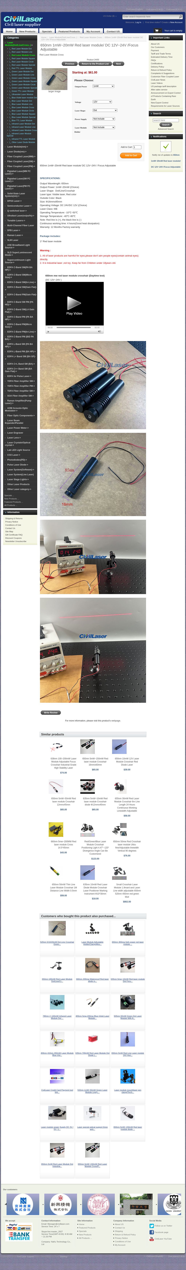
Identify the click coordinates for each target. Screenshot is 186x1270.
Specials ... (9, 495)
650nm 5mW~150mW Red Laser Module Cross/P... (92, 1165)
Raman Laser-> (15, 235)
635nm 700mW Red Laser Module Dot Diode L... (92, 1054)
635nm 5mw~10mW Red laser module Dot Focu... (128, 980)
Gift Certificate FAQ (14, 535)
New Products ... (11, 499)
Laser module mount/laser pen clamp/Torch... (127, 1091)
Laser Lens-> (14, 437)
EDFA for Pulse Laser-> (19, 376)
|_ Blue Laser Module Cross (21, 107)
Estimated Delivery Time (162, 57)
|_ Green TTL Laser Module (21, 91)
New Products (27, 31)
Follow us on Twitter (160, 1226)
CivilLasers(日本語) (154, 9)
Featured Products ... (13, 502)
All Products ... (10, 505)
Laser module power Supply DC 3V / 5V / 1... (57, 1128)
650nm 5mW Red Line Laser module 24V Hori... (128, 1054)
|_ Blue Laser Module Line (20, 104)
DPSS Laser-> (14, 201)
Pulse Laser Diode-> (17, 464)
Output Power (81, 86)
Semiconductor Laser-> (19, 206)
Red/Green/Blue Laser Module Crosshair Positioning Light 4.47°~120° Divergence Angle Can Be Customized (95, 847)
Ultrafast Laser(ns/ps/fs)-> (20, 215)
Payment (155, 50)
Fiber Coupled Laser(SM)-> (21, 161)
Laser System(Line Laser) (20, 474)
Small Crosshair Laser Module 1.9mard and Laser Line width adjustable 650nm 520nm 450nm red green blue (127, 890)
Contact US (113, 31)
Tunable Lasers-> (16, 220)
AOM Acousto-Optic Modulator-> (16, 409)
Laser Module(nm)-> (17, 146)
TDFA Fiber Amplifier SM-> (21, 391)
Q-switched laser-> (17, 211)
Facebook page (158, 1232)
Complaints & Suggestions (162, 73)
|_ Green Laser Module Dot (21, 71)
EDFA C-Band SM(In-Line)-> (21, 282)
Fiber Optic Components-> (21, 415)
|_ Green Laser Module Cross (22, 78)
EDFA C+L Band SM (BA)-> (21, 364)
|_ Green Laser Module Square (22, 81)
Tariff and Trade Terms (161, 54)
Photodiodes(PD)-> (17, 460)
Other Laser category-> (19, 489)
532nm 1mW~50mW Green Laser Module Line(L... (93, 1091)
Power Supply (81, 119)
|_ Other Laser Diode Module (21, 142)
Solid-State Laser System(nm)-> (15, 194)
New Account (176, 22)
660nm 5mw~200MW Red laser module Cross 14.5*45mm (63, 844)
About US (155, 44)
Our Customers (158, 47)
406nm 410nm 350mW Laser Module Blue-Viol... (57, 1054)
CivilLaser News (158, 80)
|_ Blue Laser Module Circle (21, 111)
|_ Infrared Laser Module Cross (22, 130)
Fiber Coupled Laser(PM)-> (21, 166)
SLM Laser (12, 240)
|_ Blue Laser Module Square (21, 114)
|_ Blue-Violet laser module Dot (22, 98)
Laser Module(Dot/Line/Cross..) (63, 37)
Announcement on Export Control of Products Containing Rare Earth (166, 96)
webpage (115, 720)
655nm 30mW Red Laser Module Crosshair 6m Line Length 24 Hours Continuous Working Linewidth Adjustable (127, 804)
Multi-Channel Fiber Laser (20, 225)
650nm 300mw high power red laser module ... (128, 943)
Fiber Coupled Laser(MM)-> (21, 156)
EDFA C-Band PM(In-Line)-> (21, 332)
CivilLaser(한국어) (174, 9)
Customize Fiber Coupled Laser (165, 76)
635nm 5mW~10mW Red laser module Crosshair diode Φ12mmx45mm (95, 801)
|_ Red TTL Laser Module (20, 68)
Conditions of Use (13, 525)
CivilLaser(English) (134, 9)
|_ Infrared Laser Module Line (22, 127)
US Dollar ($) (109, 16)
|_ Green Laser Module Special (22, 88)
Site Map (9, 531)
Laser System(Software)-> (20, 469)
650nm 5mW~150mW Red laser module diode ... (128, 1128)
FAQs (153, 60)
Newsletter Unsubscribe (15, 541)
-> (19, 43)
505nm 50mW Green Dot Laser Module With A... (128, 1017)
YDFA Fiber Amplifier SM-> (21, 381)
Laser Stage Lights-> (18, 479)
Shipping (119, 1231)
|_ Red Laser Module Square (21, 58)
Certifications (157, 63)
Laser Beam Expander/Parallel (14, 421)
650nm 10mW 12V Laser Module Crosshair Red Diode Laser (127, 761)
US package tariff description (163, 86)
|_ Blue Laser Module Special (21, 117)
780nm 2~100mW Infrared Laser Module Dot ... (57, 1017)
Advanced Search (166, 129)
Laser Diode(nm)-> (17, 151)
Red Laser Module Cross (91, 37)
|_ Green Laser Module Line (21, 75)
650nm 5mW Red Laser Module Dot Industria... (57, 1165)
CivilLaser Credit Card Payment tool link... (57, 1091)
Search (157, 113)
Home (9, 31)
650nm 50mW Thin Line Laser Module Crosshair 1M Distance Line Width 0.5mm (63, 887)
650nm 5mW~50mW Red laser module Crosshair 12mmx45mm (63, 801)
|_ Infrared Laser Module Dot (21, 124)
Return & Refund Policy (161, 70)
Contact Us (10, 528)
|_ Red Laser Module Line (20, 52)
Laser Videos (157, 83)
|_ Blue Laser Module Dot (20, 101)
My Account (93, 31)
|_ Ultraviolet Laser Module (20, 94)
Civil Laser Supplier (25, 1256)
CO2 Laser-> (13, 455)
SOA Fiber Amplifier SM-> (20, 396)
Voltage (78, 102)
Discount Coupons (13, 538)
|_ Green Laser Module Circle (22, 84)
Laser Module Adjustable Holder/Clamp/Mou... (92, 943)
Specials (47, 31)
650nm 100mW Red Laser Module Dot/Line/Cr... (57, 980)
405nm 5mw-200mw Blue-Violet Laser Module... (92, 1017)
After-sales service (159, 90)
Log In (138, 22)
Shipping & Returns (14, 518)
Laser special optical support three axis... (92, 1128)
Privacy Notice (11, 522)
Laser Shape (80, 111)
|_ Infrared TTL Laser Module (21, 139)
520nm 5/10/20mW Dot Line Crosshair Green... (57, 943)
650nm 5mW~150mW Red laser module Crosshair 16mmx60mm (95, 761)
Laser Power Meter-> (18, 428)
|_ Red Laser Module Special (21, 65)
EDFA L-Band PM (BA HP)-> (21, 351)
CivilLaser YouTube (160, 1239)
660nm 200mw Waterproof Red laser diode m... (92, 980)
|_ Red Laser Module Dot (20, 49)
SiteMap (63, 1256)
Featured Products (69, 31)
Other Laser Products (18, 484)
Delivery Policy (157, 67)
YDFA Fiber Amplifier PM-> (21, 386)
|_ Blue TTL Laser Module (20, 120)
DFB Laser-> (13, 230)
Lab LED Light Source (18, 450)
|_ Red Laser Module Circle (21, 62)
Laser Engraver (15, 433)
